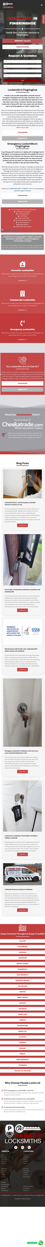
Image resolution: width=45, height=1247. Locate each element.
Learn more (23, 525)
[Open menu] (41, 5)
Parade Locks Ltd (17, 1187)
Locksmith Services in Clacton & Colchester (19, 889)
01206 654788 (15, 188)
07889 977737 (27, 188)
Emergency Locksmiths (22, 329)
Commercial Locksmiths (22, 300)
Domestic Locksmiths (22, 270)
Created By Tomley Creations (23, 1191)
